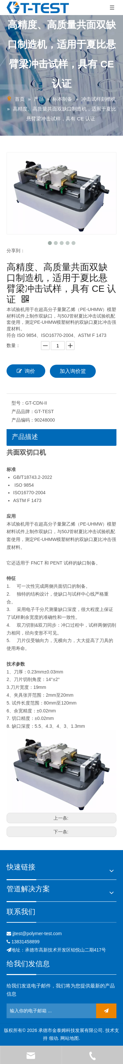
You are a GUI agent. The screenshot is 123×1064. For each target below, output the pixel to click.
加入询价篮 (73, 371)
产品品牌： (22, 411)
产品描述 (25, 436)
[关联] (61, 922)
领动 (53, 1038)
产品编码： (22, 420)
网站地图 (69, 1038)
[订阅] (106, 1010)
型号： (18, 403)
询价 (26, 371)
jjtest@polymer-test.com (37, 933)
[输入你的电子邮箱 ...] (35, 1010)
